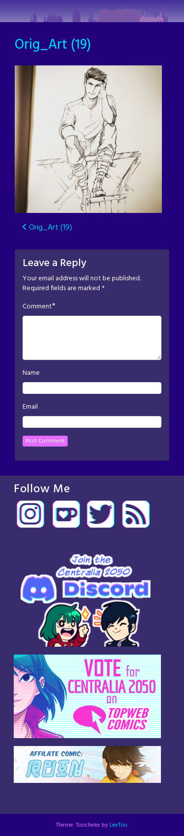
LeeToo (118, 825)
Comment (37, 307)
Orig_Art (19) (53, 45)
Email (30, 407)
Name (31, 373)
